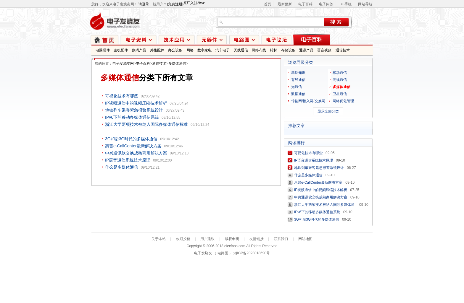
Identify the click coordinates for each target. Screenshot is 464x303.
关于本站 (159, 239)
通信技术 (343, 50)
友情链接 (256, 239)
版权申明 (232, 239)
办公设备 (175, 50)
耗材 (273, 50)
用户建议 (207, 239)
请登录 (143, 4)
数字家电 (204, 50)
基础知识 (298, 73)
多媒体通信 (177, 63)
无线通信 (241, 50)
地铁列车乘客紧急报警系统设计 (134, 110)
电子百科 (305, 4)
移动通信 (340, 73)
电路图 (244, 39)
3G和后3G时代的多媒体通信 (131, 138)
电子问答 (326, 4)
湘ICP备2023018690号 (251, 253)
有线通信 (298, 80)
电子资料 (138, 39)
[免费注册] (175, 4)
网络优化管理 (343, 101)
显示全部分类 (328, 111)
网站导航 (365, 4)
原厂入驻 (193, 3)
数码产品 (139, 50)
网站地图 (305, 239)
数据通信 (298, 94)
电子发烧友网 (123, 63)
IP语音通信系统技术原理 (127, 160)
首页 (267, 4)
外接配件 (157, 50)
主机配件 (121, 50)
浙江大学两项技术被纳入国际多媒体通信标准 (146, 124)
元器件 (212, 39)
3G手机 (346, 4)
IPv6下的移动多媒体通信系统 (132, 117)
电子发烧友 (203, 253)
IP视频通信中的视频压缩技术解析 (136, 103)
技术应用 (176, 39)
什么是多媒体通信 (121, 167)
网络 (190, 50)
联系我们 (281, 239)
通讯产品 (306, 50)
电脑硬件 (103, 50)
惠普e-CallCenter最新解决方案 (133, 146)
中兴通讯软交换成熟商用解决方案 (136, 153)
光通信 (296, 87)
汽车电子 (222, 50)
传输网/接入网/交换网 (308, 101)
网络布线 (259, 50)
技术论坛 (276, 39)
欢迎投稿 (183, 239)
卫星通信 (340, 94)
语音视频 (324, 50)
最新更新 (285, 4)
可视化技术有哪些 (121, 96)
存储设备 (288, 50)
